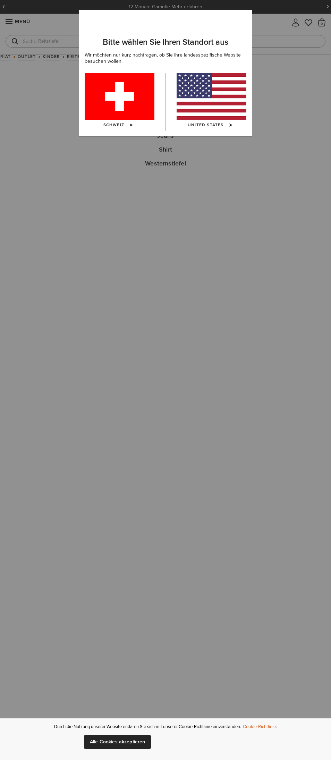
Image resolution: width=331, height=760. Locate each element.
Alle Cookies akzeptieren (117, 741)
